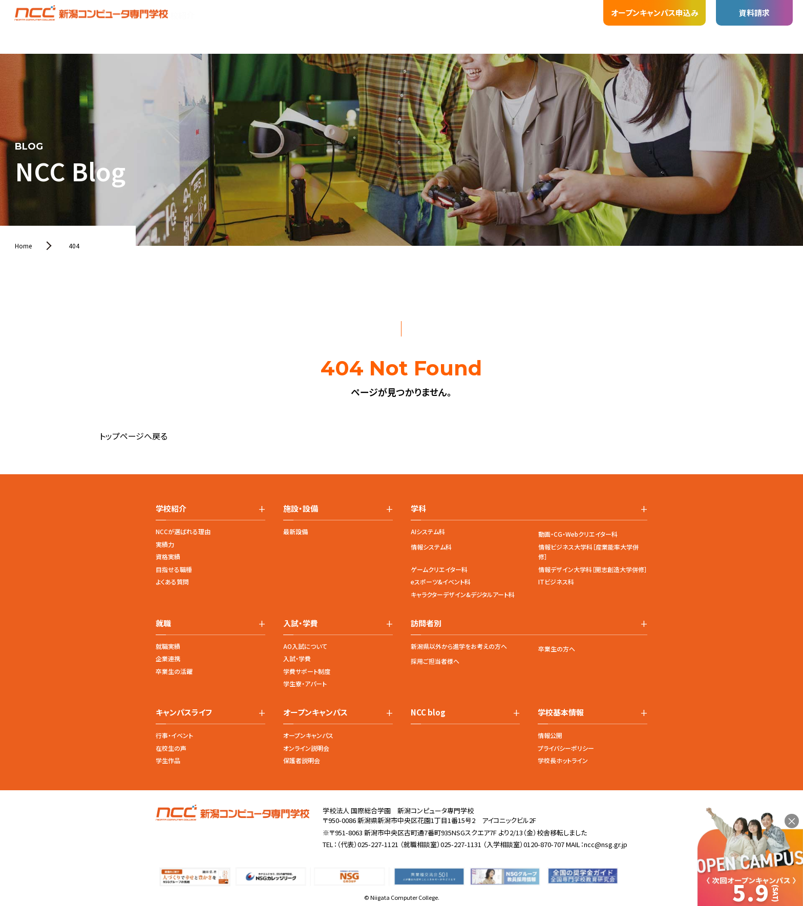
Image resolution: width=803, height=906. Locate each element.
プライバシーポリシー (566, 748)
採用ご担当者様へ (435, 661)
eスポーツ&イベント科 (441, 581)
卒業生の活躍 (174, 671)
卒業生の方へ (556, 648)
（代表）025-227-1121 (367, 844)
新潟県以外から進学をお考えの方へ (459, 646)
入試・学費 (297, 658)
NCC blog (428, 712)
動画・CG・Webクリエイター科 (578, 534)
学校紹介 (178, 28)
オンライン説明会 (306, 748)
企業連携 (168, 658)
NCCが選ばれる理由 (183, 531)
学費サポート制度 (306, 671)
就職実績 (168, 646)
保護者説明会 (301, 760)
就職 (299, 15)
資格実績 (168, 556)
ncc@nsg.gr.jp (605, 844)
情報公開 (550, 735)
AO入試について (305, 646)
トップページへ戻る (133, 436)
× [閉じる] (792, 821)
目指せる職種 (174, 569)
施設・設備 (258, 16)
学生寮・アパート (305, 683)
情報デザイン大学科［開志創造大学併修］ (592, 569)
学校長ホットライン (563, 760)
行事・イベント (174, 735)
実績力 (165, 544)
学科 (217, 22)
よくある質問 (172, 581)
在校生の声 (171, 748)
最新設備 (295, 531)
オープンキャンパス (308, 735)
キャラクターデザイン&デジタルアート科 (463, 594)
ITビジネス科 (556, 581)
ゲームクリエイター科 (439, 569)
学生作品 (168, 760)
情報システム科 (431, 546)
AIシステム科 (428, 531)
